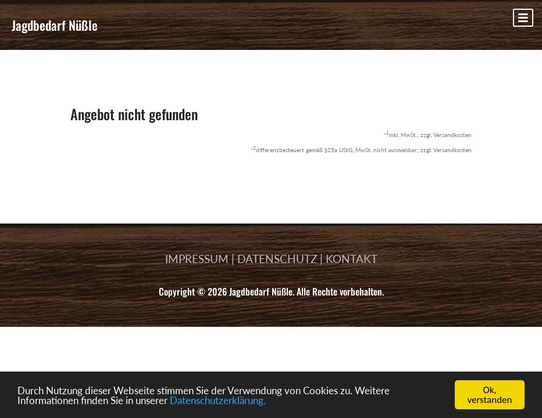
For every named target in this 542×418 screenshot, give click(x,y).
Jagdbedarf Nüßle (55, 25)
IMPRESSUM (197, 258)
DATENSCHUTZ (277, 258)
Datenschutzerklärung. (218, 400)
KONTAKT (351, 258)
